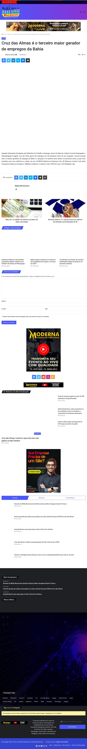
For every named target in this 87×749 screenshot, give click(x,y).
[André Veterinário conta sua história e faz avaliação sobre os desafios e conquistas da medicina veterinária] (50, 413)
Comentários (70, 498)
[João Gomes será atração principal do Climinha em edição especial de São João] (71, 645)
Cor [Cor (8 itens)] (36, 698)
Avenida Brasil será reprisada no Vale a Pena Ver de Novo (33, 529)
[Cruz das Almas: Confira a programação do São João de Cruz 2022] (7, 546)
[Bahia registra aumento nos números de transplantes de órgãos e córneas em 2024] (43, 245)
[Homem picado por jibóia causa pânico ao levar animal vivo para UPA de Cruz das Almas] (7, 521)
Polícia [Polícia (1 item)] (36, 701)
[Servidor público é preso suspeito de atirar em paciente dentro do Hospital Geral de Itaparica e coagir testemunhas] (43, 617)
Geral (8, 34)
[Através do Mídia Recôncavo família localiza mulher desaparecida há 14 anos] (7, 508)
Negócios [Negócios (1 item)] (28, 701)
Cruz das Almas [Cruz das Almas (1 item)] (44, 698)
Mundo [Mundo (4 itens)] (21, 701)
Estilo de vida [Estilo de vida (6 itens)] (62, 698)
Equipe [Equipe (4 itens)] (54, 698)
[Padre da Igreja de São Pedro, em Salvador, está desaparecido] (71, 617)
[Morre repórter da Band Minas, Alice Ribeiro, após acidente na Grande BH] (43, 645)
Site (46, 309)
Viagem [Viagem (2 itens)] (66, 701)
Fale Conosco (66, 745)
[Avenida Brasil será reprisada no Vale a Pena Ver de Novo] (7, 534)
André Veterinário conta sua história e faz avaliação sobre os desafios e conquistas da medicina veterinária (71, 411)
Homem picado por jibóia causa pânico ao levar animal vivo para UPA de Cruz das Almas (44, 517)
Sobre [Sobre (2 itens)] (42, 701)
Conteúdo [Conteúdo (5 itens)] (30, 698)
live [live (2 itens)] (15, 701)
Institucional (57, 745)
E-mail (4, 309)
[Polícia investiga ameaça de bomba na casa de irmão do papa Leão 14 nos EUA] (15, 645)
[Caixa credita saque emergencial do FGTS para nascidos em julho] (50, 426)
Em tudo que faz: (57, 742)
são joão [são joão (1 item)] (49, 701)
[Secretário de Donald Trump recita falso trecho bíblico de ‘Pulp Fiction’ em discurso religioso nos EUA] (15, 674)
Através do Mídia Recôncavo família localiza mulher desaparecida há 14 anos (40, 504)
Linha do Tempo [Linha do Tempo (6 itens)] (7, 701)
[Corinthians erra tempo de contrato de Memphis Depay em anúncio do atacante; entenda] (72, 245)
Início (4, 34)
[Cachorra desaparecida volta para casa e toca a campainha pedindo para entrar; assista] (7, 559)
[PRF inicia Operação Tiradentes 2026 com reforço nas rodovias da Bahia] (71, 674)
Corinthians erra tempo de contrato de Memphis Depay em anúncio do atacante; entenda (72, 261)
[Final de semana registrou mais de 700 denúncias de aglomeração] (50, 401)
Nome (4, 301)
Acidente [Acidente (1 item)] (5, 698)
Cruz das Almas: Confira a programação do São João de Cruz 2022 (36, 542)
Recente (41, 498)
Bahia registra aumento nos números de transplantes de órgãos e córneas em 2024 (43, 261)
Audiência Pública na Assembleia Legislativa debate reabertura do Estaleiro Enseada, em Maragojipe (13, 261)
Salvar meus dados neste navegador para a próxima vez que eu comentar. (26, 316)
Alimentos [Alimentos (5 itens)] (13, 698)
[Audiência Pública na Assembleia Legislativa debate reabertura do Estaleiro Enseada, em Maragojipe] (14, 245)
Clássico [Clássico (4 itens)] (21, 698)
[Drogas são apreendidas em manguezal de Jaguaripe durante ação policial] (15, 617)
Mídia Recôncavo (10, 54)
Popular (14, 498)
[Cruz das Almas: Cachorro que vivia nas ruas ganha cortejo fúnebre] (22, 415)
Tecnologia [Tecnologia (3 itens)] (58, 701)
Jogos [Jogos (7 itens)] (71, 698)
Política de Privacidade (78, 745)
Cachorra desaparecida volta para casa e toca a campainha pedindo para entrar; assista (44, 555)
